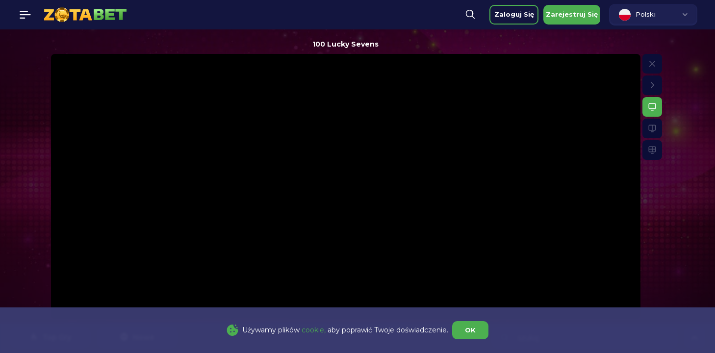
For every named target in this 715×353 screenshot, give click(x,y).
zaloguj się (514, 14)
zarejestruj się (572, 14)
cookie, (314, 330)
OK (470, 330)
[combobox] (653, 14)
